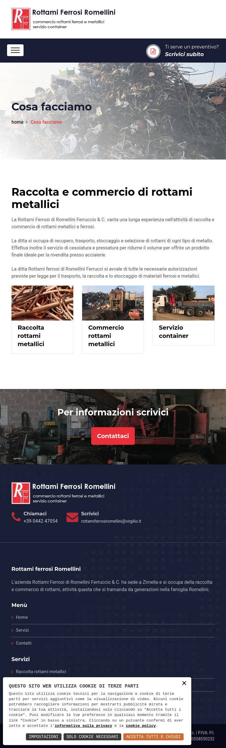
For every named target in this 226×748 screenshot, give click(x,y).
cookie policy (141, 726)
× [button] (184, 684)
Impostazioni (44, 736)
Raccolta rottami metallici (41, 671)
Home (22, 617)
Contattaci (113, 436)
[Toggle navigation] (15, 50)
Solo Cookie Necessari (92, 736)
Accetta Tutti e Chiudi (153, 736)
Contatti (23, 643)
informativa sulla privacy (83, 726)
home (17, 122)
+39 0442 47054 (41, 521)
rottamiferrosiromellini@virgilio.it (111, 521)
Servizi (22, 630)
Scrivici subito (184, 54)
